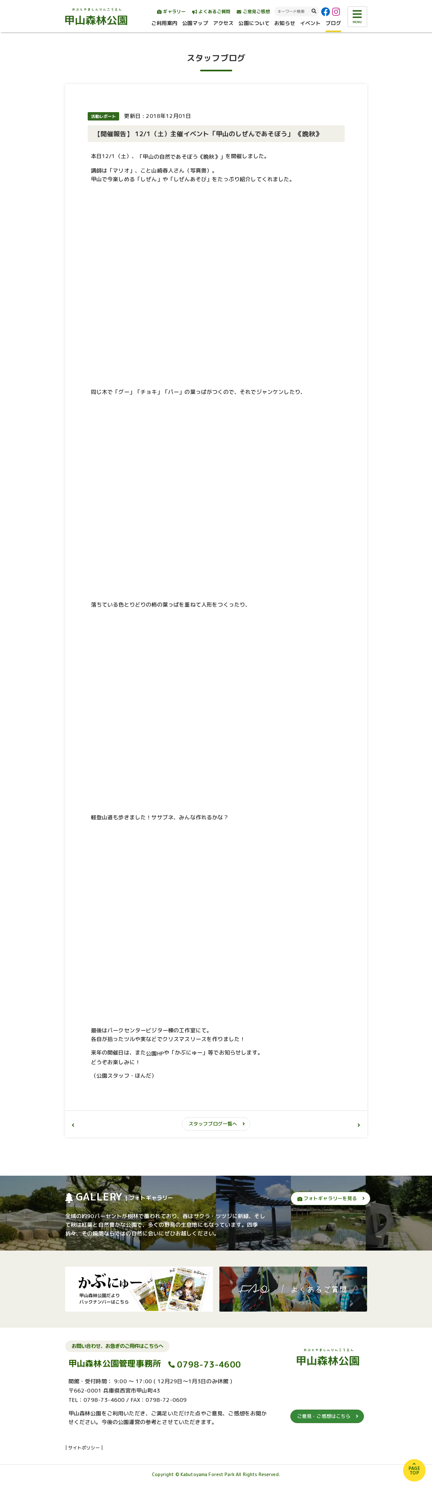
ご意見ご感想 (253, 11)
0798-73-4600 (209, 1364)
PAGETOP (414, 1470)
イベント (310, 23)
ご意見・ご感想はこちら (324, 1416)
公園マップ (195, 23)
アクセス (223, 23)
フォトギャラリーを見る (327, 1198)
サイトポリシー (84, 1448)
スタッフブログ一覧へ (213, 1123)
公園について (253, 23)
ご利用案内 (164, 23)
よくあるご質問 (211, 11)
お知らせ (284, 23)
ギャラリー (171, 11)
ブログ (333, 23)
